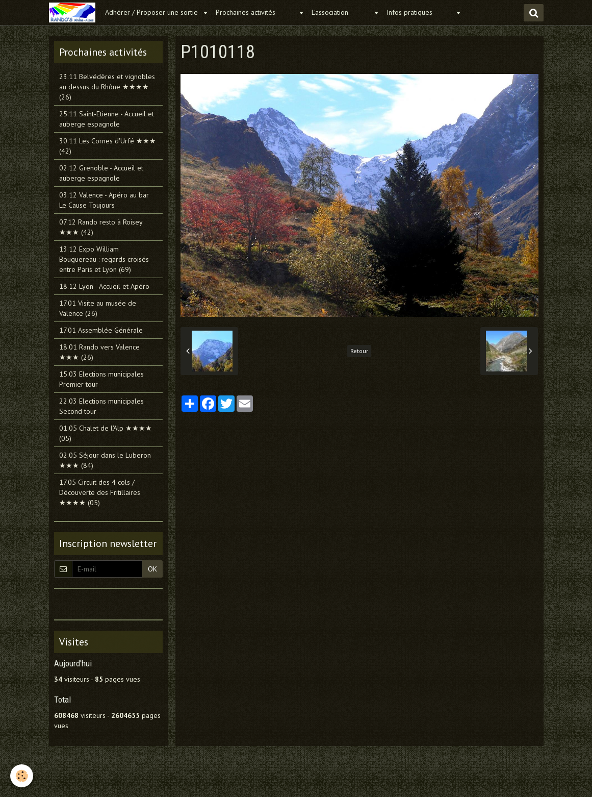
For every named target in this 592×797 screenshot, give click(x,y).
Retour (359, 351)
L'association (341, 12)
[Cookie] (21, 775)
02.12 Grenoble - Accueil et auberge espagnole (101, 173)
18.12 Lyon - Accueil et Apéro (104, 286)
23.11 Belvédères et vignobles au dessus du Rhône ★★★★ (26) (107, 87)
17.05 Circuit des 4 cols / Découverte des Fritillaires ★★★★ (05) (99, 492)
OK (152, 569)
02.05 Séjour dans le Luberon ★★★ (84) (105, 460)
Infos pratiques (420, 12)
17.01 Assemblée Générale (101, 330)
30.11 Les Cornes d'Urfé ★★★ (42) (107, 146)
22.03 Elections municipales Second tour (101, 406)
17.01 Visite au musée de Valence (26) (97, 308)
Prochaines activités (256, 12)
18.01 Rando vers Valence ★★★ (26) (99, 352)
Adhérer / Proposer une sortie (152, 12)
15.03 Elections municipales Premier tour (101, 379)
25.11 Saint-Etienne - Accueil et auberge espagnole (106, 119)
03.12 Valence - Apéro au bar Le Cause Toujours (104, 200)
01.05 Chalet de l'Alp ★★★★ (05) (105, 433)
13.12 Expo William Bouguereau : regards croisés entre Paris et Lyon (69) (104, 259)
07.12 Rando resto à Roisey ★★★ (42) (100, 227)
